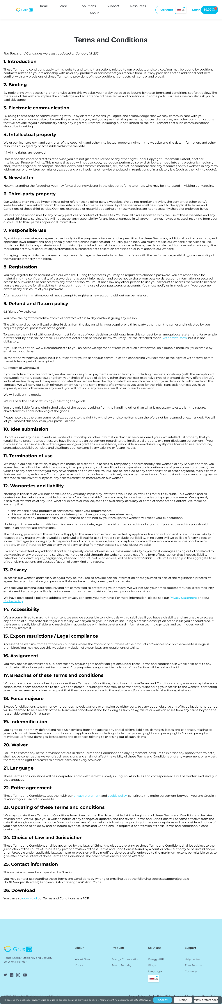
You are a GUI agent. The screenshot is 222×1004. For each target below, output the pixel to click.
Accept (163, 1000)
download (29, 898)
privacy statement (87, 795)
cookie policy (117, 795)
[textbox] (180, 9)
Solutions (154, 948)
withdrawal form (175, 338)
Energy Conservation (125, 959)
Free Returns (193, 965)
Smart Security (122, 965)
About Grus (82, 959)
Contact (80, 965)
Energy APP (156, 959)
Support (190, 948)
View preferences (206, 1000)
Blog (151, 965)
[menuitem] (43, 6)
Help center (192, 959)
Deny (183, 1000)
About (79, 948)
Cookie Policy (13, 601)
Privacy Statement (183, 597)
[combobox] (180, 9)
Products (118, 948)
